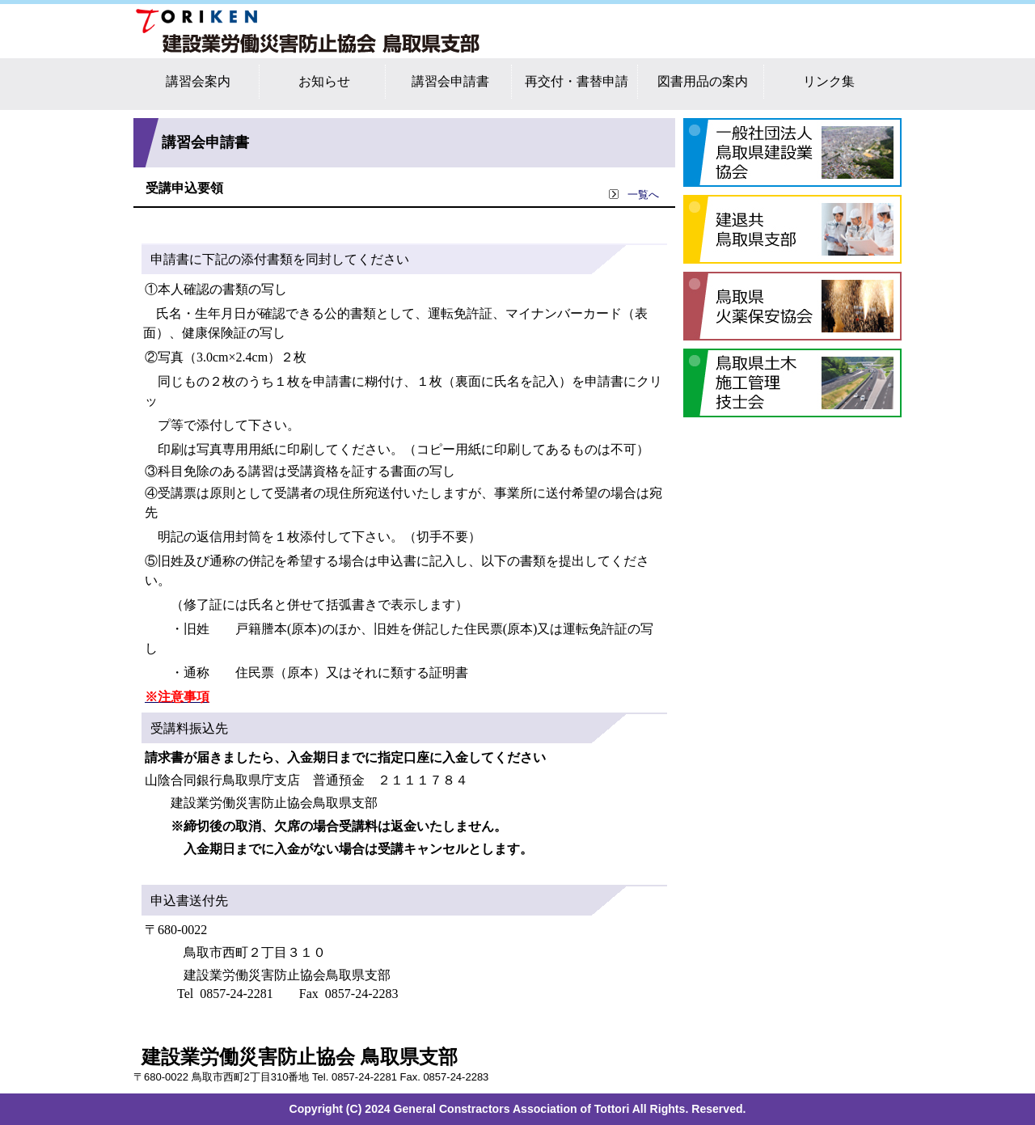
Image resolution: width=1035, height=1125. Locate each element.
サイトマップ (841, 18)
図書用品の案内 (702, 81)
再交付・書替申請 (576, 81)
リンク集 (829, 81)
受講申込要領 (184, 188)
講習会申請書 (450, 81)
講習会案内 (198, 81)
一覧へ (633, 195)
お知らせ (324, 81)
